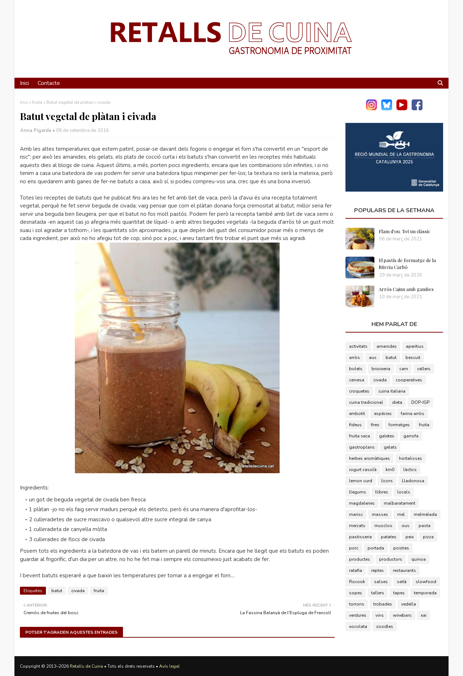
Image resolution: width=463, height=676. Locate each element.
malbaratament (399, 503)
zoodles (384, 626)
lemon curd (360, 481)
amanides (387, 346)
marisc (356, 514)
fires (375, 425)
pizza (428, 537)
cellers (423, 369)
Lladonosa (413, 481)
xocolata (358, 626)
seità (402, 582)
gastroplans (362, 447)
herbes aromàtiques (369, 458)
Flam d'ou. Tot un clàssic (404, 231)
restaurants (404, 570)
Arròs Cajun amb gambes (406, 289)
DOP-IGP (420, 402)
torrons (356, 604)
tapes (399, 593)
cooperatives (409, 380)
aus (373, 357)
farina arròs (412, 413)
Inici (24, 102)
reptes (377, 570)
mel (401, 514)
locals (403, 492)
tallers (377, 593)
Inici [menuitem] (24, 83)
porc (353, 548)
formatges (399, 425)
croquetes (359, 391)
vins (379, 615)
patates (388, 537)
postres (401, 548)
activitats (358, 346)
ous (405, 526)
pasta (424, 526)
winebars (402, 615)
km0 (390, 469)
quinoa (418, 559)
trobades (382, 604)
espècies (383, 413)
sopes (355, 593)
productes (359, 559)
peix (409, 537)
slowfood (426, 582)
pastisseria (360, 537)
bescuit (412, 357)
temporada (425, 593)
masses (380, 514)
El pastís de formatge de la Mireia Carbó (407, 263)
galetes (386, 436)
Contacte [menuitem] (49, 83)
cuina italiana (391, 391)
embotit (357, 413)
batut (56, 591)
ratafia (355, 570)
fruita (37, 102)
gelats (390, 447)
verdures (357, 615)
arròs (354, 357)
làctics (410, 469)
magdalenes (362, 503)
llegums (357, 492)
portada (376, 548)
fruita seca (359, 436)
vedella (408, 604)
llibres (381, 492)
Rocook (357, 582)
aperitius (415, 346)
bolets (355, 369)
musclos (383, 526)
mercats (357, 526)
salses (381, 582)
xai (423, 615)
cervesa (356, 380)
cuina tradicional (366, 402)
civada (78, 591)
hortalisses (410, 458)
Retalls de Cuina (86, 666)
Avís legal (169, 666)
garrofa (411, 436)
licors (387, 481)
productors (390, 559)
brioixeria (380, 369)
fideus (355, 425)
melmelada (425, 514)
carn (403, 369)
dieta (397, 402)
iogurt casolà (363, 469)
